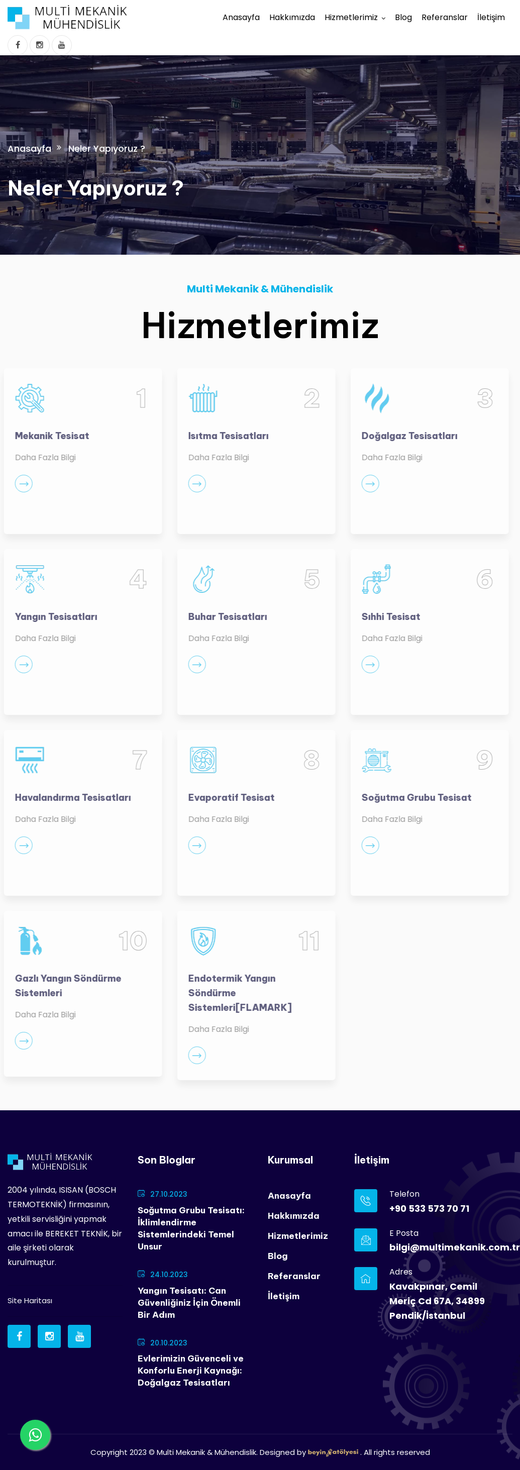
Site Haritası (30, 1300)
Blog (403, 17)
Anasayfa (241, 17)
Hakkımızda (292, 17)
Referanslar (445, 17)
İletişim (491, 17)
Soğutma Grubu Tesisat (412, 797)
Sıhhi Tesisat (386, 616)
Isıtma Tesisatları (223, 436)
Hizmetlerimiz (351, 17)
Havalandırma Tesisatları (68, 797)
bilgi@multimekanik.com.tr (443, 1247)
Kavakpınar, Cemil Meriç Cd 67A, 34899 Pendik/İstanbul (437, 1301)
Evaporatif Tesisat (226, 797)
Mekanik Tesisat (47, 436)
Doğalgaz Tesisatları (405, 436)
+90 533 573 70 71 (429, 1208)
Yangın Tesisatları (51, 616)
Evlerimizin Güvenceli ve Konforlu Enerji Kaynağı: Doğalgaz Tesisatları (191, 1370)
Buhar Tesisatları (222, 616)
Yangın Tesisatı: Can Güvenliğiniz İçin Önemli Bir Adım (189, 1302)
